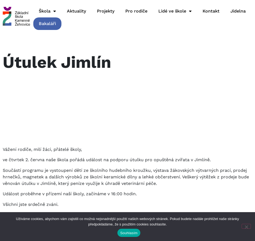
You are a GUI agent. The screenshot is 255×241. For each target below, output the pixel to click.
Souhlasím (129, 233)
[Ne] (246, 226)
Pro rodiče (136, 11)
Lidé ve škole (175, 11)
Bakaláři (47, 23)
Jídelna (238, 11)
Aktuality (76, 11)
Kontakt (211, 11)
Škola (47, 11)
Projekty (105, 11)
